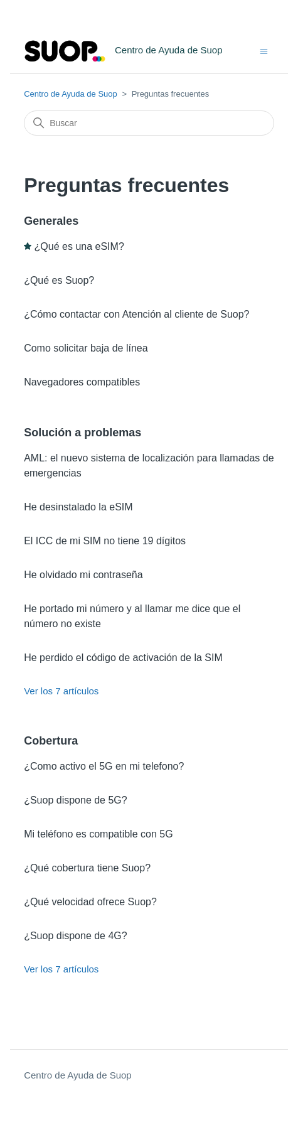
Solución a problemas (82, 432)
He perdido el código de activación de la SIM (123, 657)
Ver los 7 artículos (61, 691)
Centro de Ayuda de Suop (70, 94)
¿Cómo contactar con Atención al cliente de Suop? (136, 314)
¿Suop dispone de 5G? (75, 800)
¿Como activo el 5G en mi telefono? (104, 766)
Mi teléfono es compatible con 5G (98, 834)
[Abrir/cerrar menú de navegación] (264, 50)
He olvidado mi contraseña (83, 574)
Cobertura (51, 740)
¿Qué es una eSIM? (79, 246)
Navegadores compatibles (82, 382)
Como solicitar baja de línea (85, 348)
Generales (51, 221)
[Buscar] (149, 123)
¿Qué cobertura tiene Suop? (87, 868)
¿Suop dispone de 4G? (75, 935)
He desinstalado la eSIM (78, 507)
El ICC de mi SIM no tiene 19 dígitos (105, 540)
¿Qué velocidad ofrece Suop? (90, 901)
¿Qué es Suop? (59, 280)
